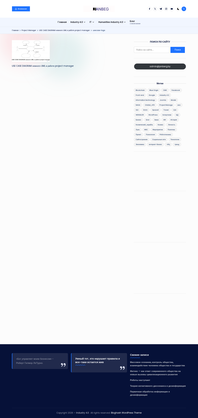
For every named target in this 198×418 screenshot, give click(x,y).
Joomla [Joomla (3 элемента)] (163, 100)
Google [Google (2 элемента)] (152, 95)
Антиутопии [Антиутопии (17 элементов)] (166, 115)
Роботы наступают (140, 380)
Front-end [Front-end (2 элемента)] (140, 95)
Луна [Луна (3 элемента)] (138, 129)
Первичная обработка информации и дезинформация (150, 393)
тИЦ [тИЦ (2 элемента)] (168, 144)
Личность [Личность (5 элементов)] (171, 125)
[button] (21, 8)
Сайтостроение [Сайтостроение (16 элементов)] (141, 139)
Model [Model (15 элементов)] (173, 100)
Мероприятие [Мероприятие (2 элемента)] (158, 129)
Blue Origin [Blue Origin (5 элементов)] (154, 90)
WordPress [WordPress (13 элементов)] (153, 115)
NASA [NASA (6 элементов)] (138, 105)
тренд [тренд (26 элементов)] (177, 144)
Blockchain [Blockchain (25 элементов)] (140, 90)
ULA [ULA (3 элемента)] (174, 110)
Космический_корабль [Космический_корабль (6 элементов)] (144, 125)
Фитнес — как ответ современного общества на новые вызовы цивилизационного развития (155, 373)
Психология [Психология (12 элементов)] (150, 134)
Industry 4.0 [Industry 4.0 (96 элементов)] (164, 95)
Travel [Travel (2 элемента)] (166, 110)
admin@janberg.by (160, 66)
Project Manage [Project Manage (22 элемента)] (166, 105)
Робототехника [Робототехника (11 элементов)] (165, 134)
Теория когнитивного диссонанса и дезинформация (158, 385)
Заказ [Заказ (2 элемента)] (156, 120)
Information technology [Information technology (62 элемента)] (145, 100)
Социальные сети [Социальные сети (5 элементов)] (159, 139)
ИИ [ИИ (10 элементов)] (164, 120)
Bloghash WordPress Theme (126, 412)
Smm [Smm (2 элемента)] (145, 110)
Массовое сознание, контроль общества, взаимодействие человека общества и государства (157, 364)
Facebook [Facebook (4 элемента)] (176, 90)
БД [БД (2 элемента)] (177, 115)
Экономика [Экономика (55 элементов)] (140, 144)
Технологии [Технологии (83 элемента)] (174, 139)
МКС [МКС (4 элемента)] (146, 129)
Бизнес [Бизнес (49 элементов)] (138, 120)
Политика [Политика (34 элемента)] (171, 129)
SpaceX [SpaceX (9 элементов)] (155, 110)
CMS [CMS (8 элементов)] (165, 90)
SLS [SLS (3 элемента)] (137, 110)
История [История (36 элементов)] (174, 120)
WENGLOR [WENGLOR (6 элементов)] (140, 115)
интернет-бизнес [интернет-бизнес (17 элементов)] (155, 144)
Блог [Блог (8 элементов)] (148, 120)
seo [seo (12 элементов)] (179, 105)
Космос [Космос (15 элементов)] (160, 125)
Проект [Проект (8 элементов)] (138, 134)
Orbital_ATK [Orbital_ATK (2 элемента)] (150, 105)
